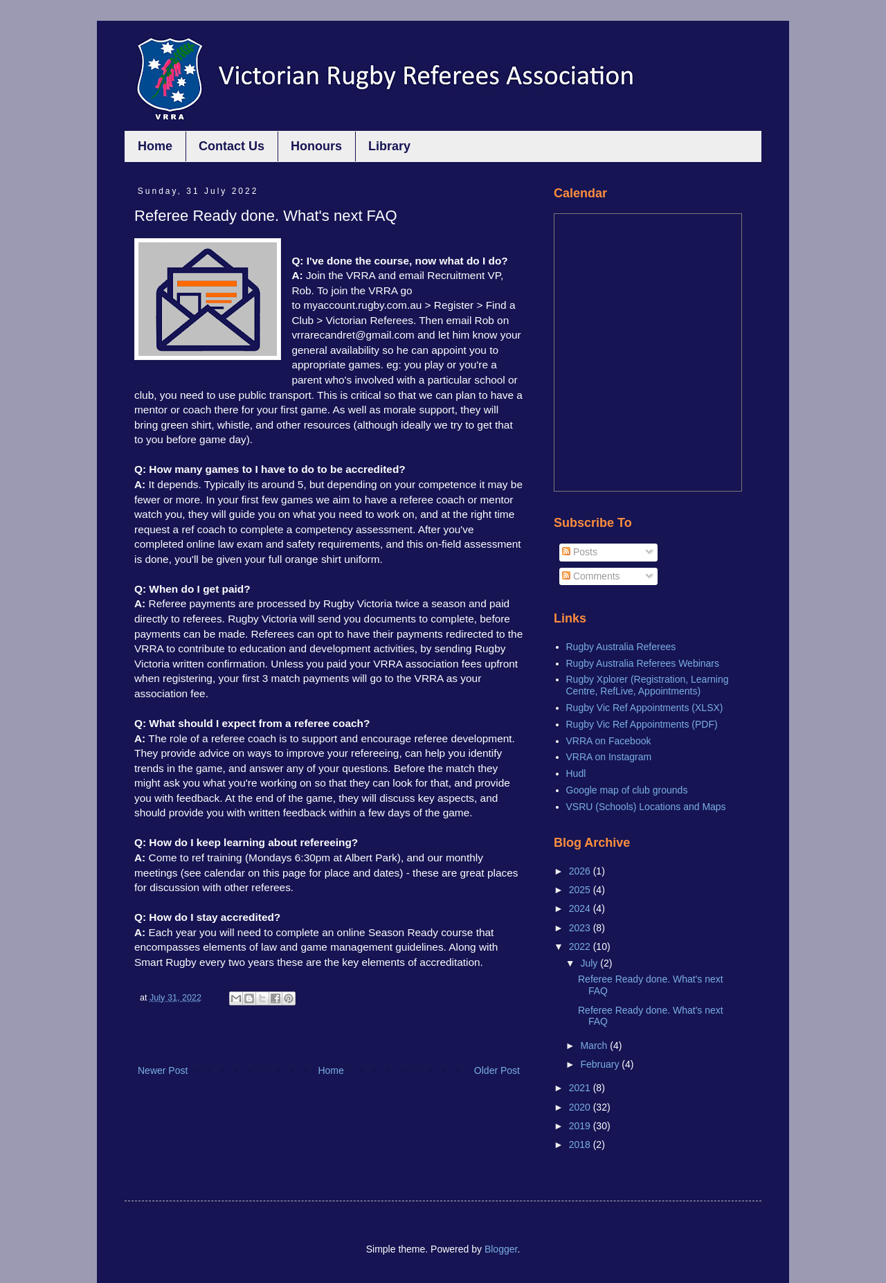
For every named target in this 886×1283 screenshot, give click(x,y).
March (595, 1045)
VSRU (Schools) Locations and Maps (646, 806)
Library (389, 146)
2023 (581, 927)
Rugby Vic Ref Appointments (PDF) (642, 724)
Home (155, 146)
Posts (579, 551)
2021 (581, 1087)
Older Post (497, 1070)
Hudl (576, 773)
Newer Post (163, 1070)
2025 (581, 889)
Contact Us (231, 146)
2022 (581, 946)
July (590, 963)
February (601, 1064)
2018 (581, 1144)
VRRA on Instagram (609, 756)
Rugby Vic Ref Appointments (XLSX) (644, 707)
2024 (581, 908)
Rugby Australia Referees (621, 646)
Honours (316, 146)
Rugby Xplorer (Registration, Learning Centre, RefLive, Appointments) (647, 685)
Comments (591, 576)
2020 (581, 1107)
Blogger (501, 1249)
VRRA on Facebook (608, 740)
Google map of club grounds (627, 790)
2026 (581, 871)
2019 (581, 1125)
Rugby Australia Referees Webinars (643, 663)
